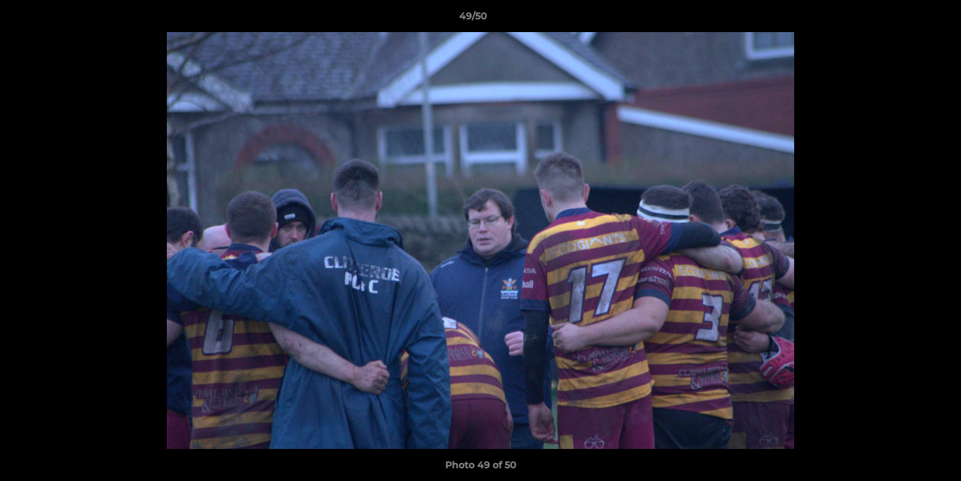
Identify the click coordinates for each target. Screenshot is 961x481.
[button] (905, 19)
